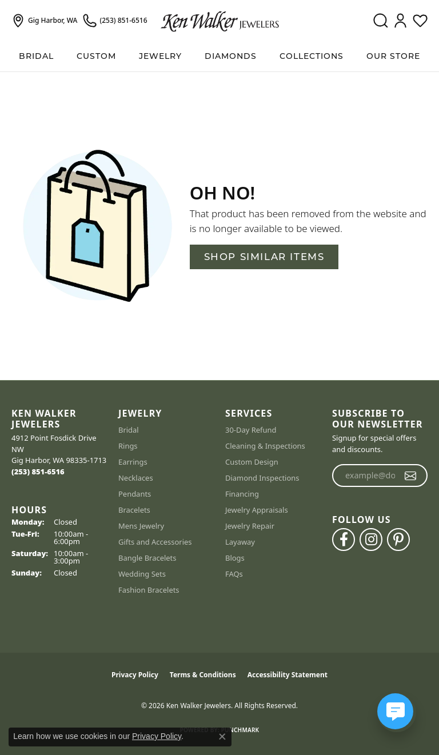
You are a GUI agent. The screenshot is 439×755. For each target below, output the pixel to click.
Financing (242, 494)
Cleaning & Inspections (265, 446)
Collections (312, 56)
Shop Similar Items (264, 256)
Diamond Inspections (262, 478)
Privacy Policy (134, 675)
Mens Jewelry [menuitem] (141, 526)
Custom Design (251, 462)
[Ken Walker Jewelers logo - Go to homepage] (219, 20)
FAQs (234, 574)
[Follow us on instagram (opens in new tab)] (371, 539)
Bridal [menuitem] (128, 430)
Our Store (393, 56)
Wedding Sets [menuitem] (142, 574)
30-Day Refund (250, 430)
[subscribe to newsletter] (410, 475)
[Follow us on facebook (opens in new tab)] (343, 539)
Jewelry (160, 56)
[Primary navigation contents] (219, 56)
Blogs (235, 558)
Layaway (240, 542)
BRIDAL (36, 56)
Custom (96, 56)
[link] (44, 20)
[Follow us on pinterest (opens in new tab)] (398, 539)
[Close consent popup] (222, 736)
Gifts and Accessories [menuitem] (155, 542)
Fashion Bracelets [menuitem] (148, 590)
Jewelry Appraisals (256, 510)
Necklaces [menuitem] (135, 478)
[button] (380, 20)
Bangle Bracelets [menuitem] (147, 558)
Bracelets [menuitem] (134, 510)
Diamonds (231, 56)
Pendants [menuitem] (134, 494)
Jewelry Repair (249, 526)
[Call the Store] (38, 471)
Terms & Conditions (203, 675)
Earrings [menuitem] (132, 462)
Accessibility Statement (288, 675)
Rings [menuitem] (128, 446)
